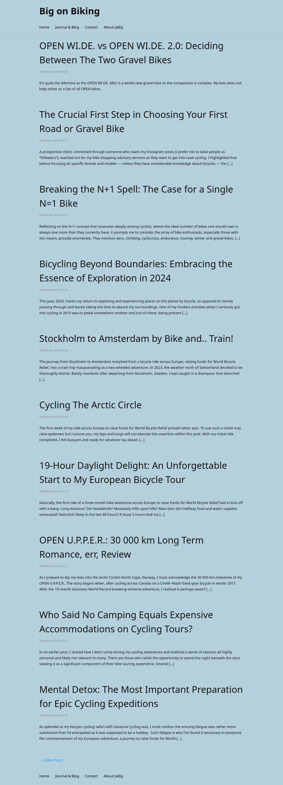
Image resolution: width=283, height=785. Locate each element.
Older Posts (53, 760)
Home (44, 27)
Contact (91, 27)
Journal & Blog (67, 27)
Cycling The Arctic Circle (90, 404)
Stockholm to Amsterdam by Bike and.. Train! (136, 338)
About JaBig (113, 27)
